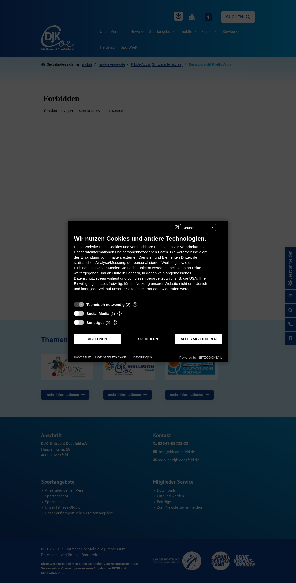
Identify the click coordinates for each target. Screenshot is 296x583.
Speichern (148, 339)
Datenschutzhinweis (111, 357)
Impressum (82, 357)
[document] (148, 267)
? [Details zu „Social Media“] (120, 313)
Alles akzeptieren (199, 339)
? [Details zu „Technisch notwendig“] (135, 304)
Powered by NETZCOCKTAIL (200, 357)
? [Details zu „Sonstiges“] (115, 322)
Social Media (97, 313)
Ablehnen (97, 339)
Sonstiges (95, 322)
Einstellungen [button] (141, 357)
